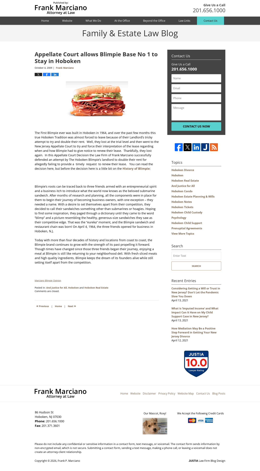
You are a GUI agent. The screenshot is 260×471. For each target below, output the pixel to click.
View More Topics (182, 233)
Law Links (184, 21)
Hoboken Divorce (182, 170)
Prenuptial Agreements (186, 228)
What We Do (93, 21)
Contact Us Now (196, 126)
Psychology (178, 218)
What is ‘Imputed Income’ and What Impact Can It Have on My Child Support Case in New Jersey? (194, 312)
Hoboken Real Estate (96, 287)
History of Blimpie (136, 169)
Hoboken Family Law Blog (61, 8)
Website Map (186, 393)
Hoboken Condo (182, 191)
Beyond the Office (154, 21)
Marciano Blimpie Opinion (48, 280)
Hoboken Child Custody (186, 212)
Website (67, 21)
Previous (42, 306)
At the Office (122, 21)
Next (72, 306)
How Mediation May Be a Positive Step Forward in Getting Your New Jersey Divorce (194, 332)
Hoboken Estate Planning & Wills (193, 196)
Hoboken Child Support (186, 223)
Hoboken (73, 287)
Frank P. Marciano (69, 461)
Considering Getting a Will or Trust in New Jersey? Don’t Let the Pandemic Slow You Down (195, 292)
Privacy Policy (166, 393)
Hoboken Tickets (182, 207)
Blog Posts (218, 393)
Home (45, 21)
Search (196, 266)
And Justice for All (56, 287)
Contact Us (210, 21)
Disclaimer (149, 393)
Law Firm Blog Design (207, 461)
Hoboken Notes (181, 202)
